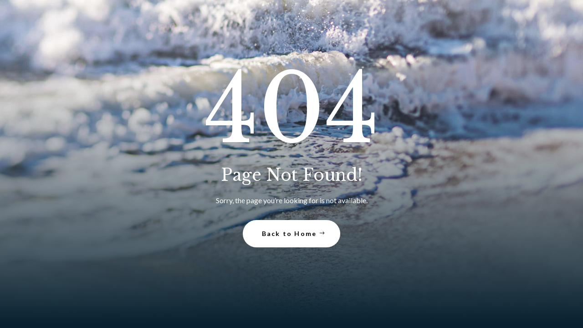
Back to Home (289, 233)
